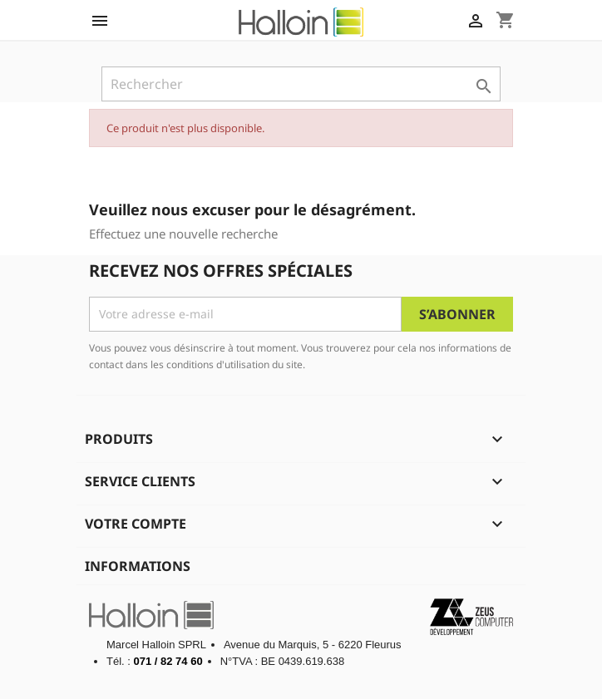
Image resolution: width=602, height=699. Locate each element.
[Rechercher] (301, 83)
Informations (137, 566)
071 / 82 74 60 (168, 661)
